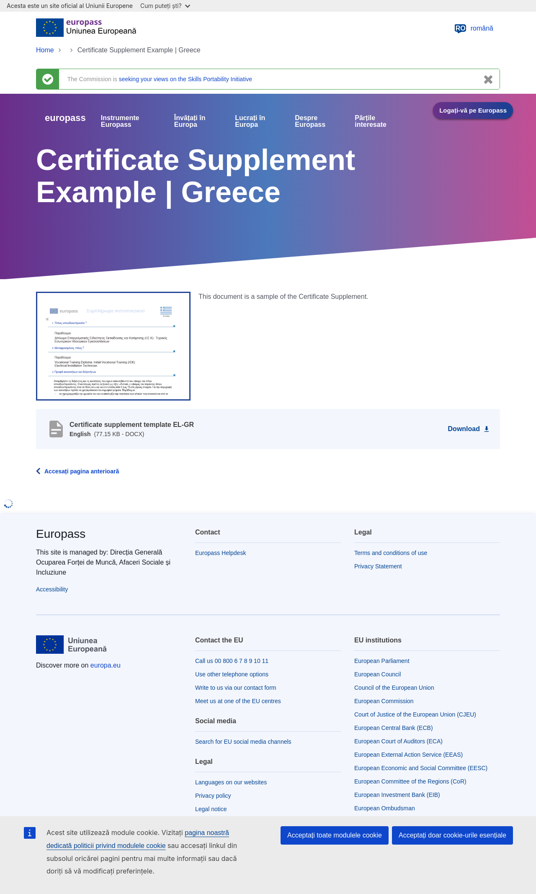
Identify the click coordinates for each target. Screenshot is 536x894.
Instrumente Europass (120, 121)
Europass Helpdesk (220, 553)
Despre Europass (310, 121)
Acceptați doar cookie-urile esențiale (452, 835)
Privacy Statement (378, 566)
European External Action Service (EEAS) (408, 754)
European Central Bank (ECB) (393, 727)
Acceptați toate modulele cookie (334, 835)
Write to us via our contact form (235, 687)
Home (45, 50)
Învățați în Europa (190, 121)
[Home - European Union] (86, 28)
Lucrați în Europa (250, 121)
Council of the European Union (394, 687)
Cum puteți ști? (165, 5)
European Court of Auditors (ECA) (398, 741)
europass (65, 118)
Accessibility (52, 589)
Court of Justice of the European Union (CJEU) (415, 714)
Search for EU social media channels (243, 741)
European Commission (384, 701)
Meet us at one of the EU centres (238, 701)
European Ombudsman (384, 808)
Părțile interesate (371, 121)
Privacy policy (213, 795)
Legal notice (211, 809)
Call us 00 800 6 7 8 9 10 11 (231, 661)
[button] (113, 345)
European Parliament (382, 661)
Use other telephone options (231, 674)
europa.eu (105, 665)
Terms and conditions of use (390, 553)
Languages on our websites (231, 782)
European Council (377, 674)
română (473, 28)
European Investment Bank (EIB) (397, 794)
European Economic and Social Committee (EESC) (420, 768)
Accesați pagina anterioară (81, 471)
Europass (60, 533)
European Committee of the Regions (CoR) (410, 781)
